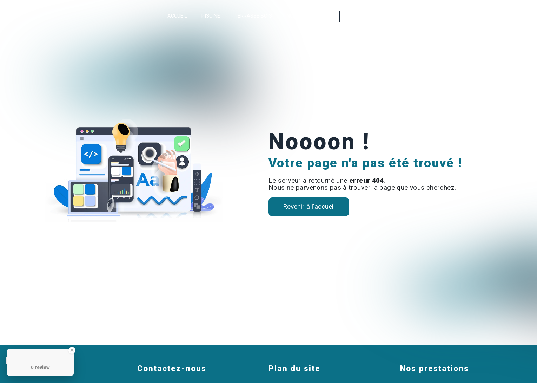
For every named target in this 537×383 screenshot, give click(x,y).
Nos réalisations (309, 16)
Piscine (210, 16)
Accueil (177, 16)
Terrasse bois (253, 16)
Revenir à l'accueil (309, 206)
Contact (358, 16)
